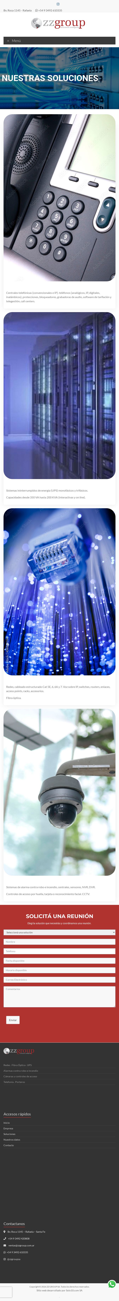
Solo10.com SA (74, 1290)
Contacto (9, 1145)
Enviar (13, 1020)
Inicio (7, 1122)
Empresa (8, 1128)
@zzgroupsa (13, 1259)
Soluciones (9, 1133)
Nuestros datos (12, 1139)
